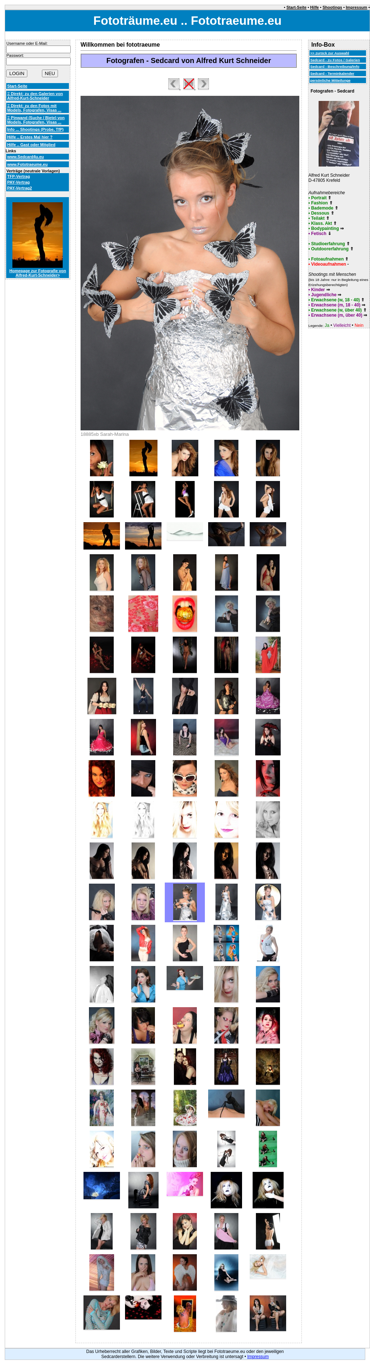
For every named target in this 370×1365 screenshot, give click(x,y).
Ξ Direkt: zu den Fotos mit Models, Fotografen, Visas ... (34, 107)
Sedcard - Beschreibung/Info (334, 66)
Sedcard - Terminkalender (332, 73)
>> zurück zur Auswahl (329, 53)
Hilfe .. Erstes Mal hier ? (29, 137)
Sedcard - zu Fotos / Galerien (335, 60)
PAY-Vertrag (18, 182)
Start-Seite (297, 7)
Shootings (332, 7)
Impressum (356, 7)
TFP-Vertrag (18, 176)
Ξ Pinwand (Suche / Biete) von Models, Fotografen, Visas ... (36, 120)
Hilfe (314, 7)
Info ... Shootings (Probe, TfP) (35, 129)
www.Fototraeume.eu (27, 164)
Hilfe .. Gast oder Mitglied (31, 144)
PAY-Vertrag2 (19, 188)
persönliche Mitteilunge (330, 80)
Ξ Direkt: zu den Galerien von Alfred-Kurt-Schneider (35, 95)
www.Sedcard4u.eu (25, 157)
